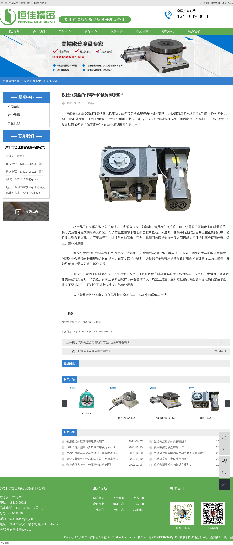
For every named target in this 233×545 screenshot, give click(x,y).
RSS (224, 3)
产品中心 (64, 31)
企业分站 (204, 3)
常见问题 (14, 123)
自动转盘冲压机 (197, 537)
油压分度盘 (94, 322)
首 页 (26, 81)
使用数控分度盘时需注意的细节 (85, 441)
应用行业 (98, 503)
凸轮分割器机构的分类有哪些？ (173, 464)
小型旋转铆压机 (217, 537)
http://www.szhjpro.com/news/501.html (93, 331)
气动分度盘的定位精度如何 (170, 458)
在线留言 (142, 31)
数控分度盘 (68, 322)
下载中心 (116, 31)
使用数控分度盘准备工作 (169, 447)
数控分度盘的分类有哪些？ (94, 351)
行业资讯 (52, 81)
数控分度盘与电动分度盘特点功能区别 (89, 464)
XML (230, 3)
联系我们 (194, 31)
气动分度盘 (81, 322)
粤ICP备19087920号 (161, 537)
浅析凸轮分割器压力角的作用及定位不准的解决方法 (97, 447)
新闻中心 (90, 31)
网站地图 (215, 3)
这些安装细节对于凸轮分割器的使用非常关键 (93, 458)
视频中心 (168, 31)
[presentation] (64, 403)
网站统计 (4, 542)
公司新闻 (14, 106)
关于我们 (39, 31)
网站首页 (13, 31)
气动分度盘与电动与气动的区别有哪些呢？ (104, 342)
